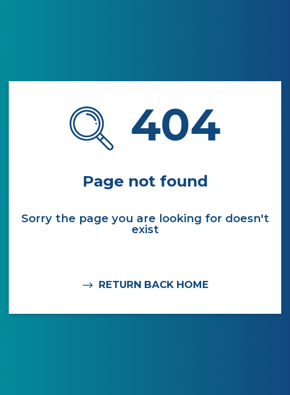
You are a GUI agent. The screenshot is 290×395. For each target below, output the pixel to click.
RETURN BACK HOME (145, 285)
